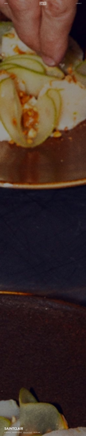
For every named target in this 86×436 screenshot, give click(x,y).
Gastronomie (17, 432)
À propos (7, 432)
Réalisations (27, 432)
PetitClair (37, 432)
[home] (43, 3)
